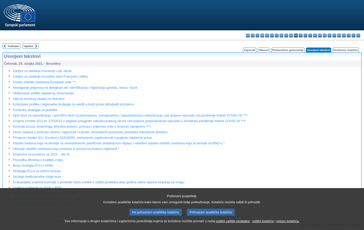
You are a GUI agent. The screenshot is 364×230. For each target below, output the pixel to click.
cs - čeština (257, 35)
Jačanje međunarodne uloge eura (37, 176)
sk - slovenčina (344, 35)
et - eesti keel (272, 35)
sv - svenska (358, 35)
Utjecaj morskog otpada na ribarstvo (39, 99)
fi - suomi (353, 35)
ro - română (339, 35)
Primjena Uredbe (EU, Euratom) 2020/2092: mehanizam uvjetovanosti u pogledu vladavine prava (82, 138)
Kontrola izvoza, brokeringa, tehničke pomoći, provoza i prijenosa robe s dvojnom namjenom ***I (82, 126)
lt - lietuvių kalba (310, 35)
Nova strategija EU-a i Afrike (33, 165)
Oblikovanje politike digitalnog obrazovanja (43, 93)
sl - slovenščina (349, 35)
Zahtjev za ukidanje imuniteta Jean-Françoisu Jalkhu (50, 76)
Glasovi (264, 50)
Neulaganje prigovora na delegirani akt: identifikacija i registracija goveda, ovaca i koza (75, 87)
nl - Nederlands (325, 35)
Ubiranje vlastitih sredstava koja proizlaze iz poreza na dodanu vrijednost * (66, 149)
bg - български (248, 35)
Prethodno (13, 46)
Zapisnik (249, 50)
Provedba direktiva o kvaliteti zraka (38, 160)
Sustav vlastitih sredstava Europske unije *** (44, 82)
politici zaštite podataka (232, 227)
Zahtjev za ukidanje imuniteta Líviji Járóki (42, 71)
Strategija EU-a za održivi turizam (37, 171)
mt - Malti (320, 35)
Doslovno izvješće (345, 50)
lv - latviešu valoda (305, 35)
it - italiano (301, 35)
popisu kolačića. (287, 227)
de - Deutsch (267, 35)
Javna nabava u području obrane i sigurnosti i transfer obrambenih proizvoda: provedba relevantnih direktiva (90, 132)
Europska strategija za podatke (35, 110)
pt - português (334, 35)
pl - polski (329, 35)
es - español (253, 35)
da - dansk (262, 35)
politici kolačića (263, 227)
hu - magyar (315, 35)
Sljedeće (28, 46)
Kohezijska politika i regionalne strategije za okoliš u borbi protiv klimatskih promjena (73, 104)
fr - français (286, 35)
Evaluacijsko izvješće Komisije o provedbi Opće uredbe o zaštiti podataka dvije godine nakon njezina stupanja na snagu (99, 182)
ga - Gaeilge (291, 35)
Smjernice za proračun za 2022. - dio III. (41, 154)
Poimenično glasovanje (288, 50)
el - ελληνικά (277, 35)
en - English (281, 35)
